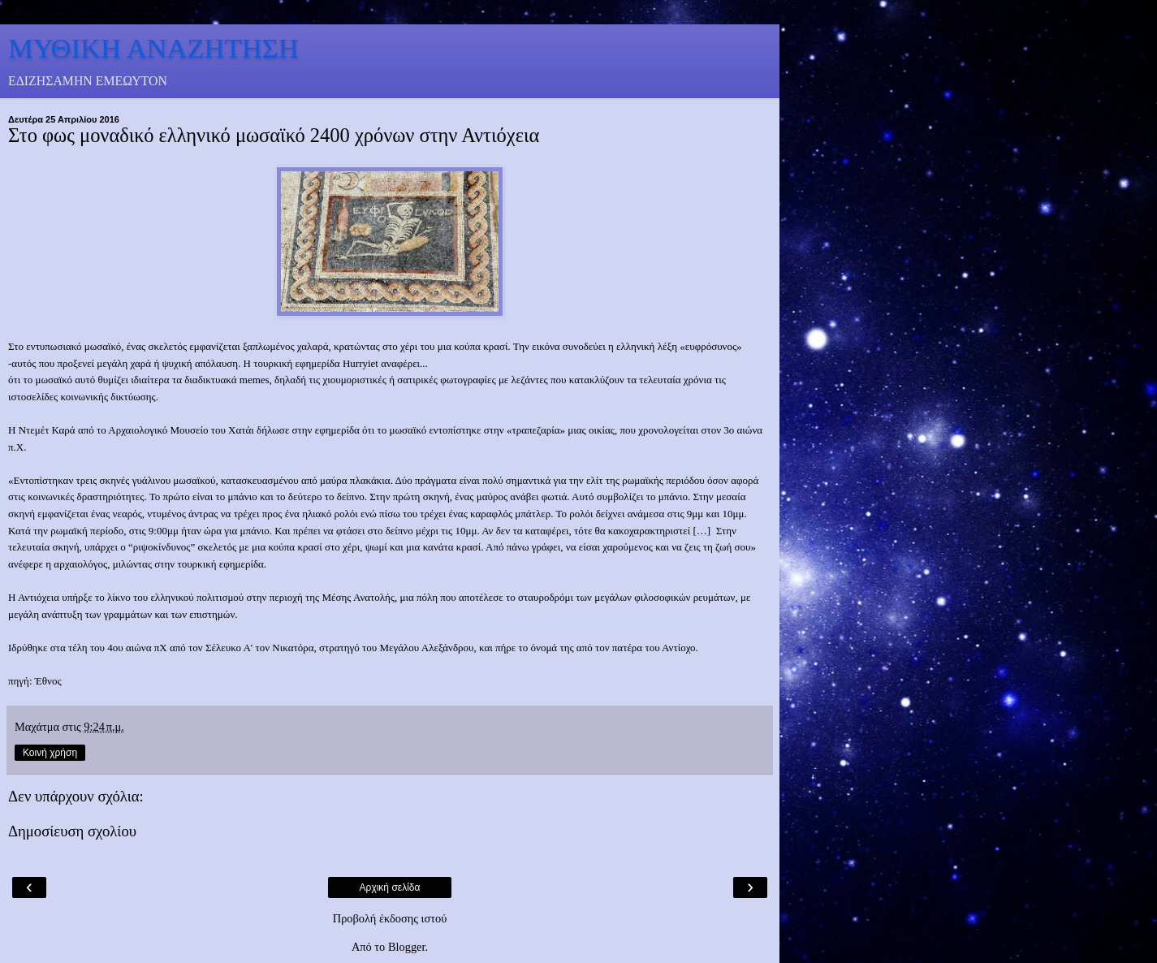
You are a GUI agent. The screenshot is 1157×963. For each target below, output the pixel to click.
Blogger (406, 946)
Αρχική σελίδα (390, 887)
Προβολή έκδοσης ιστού (390, 918)
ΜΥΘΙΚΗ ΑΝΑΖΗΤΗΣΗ (153, 47)
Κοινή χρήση (50, 752)
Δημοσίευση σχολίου (72, 831)
